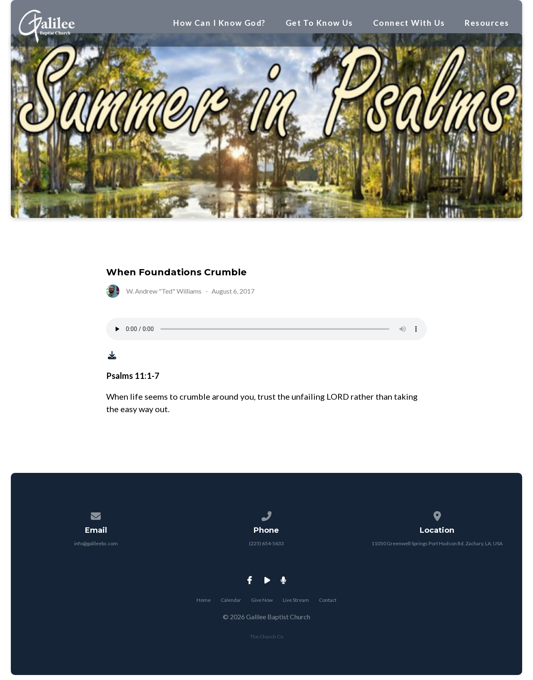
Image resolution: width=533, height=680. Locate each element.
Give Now (262, 600)
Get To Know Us (319, 23)
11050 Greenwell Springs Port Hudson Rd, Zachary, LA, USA (437, 543)
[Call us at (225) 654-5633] (266, 515)
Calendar (231, 600)
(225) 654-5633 (266, 543)
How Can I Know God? (219, 23)
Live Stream (296, 600)
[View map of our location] (437, 515)
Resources (487, 23)
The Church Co (266, 636)
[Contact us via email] (96, 515)
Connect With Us (409, 23)
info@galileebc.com (96, 543)
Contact (327, 600)
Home (204, 600)
